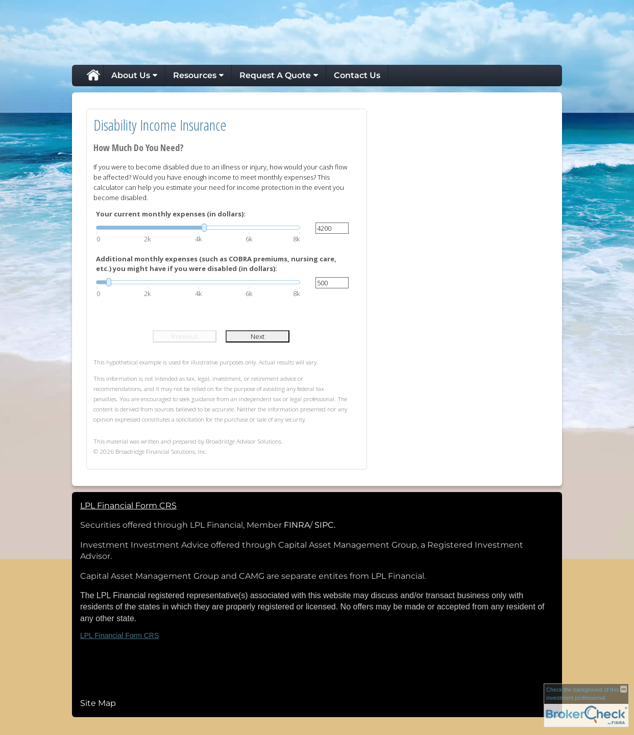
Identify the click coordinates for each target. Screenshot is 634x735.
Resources (194, 75)
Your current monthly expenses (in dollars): (171, 213)
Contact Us (357, 75)
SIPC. (324, 525)
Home (93, 75)
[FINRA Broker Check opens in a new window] (586, 705)
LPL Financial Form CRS (119, 635)
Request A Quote (275, 75)
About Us (130, 75)
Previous (185, 336)
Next (257, 336)
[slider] (198, 228)
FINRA (297, 525)
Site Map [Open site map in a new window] (98, 703)
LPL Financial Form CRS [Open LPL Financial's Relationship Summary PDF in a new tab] (128, 505)
